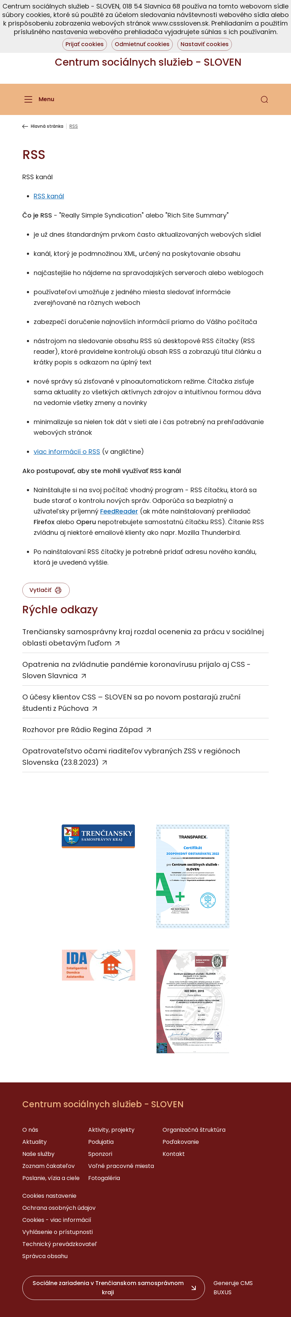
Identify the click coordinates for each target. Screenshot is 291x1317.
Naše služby (38, 1154)
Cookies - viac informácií (56, 1220)
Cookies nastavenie (49, 1196)
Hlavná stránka (47, 126)
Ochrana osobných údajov (59, 1208)
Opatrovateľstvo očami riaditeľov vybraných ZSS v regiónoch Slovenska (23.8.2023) (131, 756)
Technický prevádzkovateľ (59, 1244)
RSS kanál (49, 196)
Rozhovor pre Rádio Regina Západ (82, 730)
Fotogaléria (104, 1178)
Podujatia (101, 1142)
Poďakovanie (180, 1142)
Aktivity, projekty (111, 1130)
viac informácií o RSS (67, 451)
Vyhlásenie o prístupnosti (57, 1232)
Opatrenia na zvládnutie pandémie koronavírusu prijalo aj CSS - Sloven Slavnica (136, 670)
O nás (30, 1130)
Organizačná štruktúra (194, 1130)
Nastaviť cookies (205, 44)
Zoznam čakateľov (48, 1166)
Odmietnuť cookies (142, 44)
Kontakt (173, 1154)
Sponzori (100, 1154)
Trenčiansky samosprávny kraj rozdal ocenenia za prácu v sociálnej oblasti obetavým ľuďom (143, 637)
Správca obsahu (45, 1256)
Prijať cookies (84, 44)
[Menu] (38, 99)
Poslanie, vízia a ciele (51, 1178)
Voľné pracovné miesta (121, 1166)
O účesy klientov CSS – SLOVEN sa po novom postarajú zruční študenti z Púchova (131, 702)
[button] (264, 99)
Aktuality (34, 1142)
